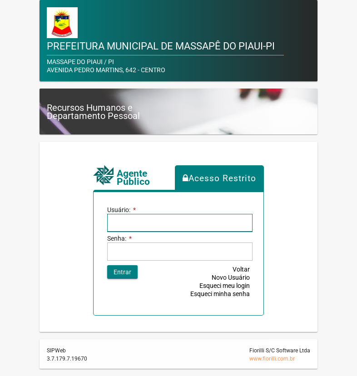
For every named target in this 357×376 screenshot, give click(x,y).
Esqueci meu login (224, 285)
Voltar (241, 269)
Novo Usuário (231, 277)
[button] (122, 272)
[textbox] (180, 223)
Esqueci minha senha (220, 293)
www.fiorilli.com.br (272, 359)
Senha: (119, 238)
